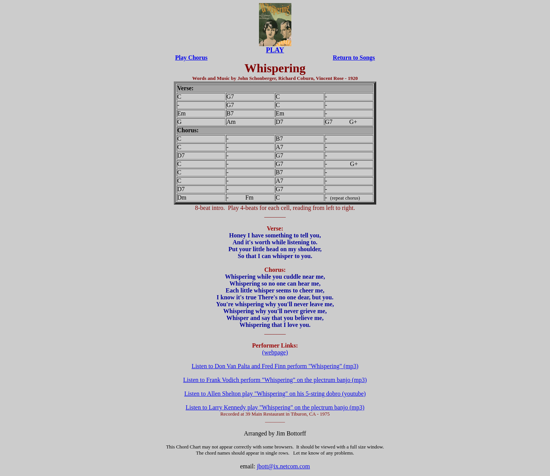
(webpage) (275, 352)
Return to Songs (354, 57)
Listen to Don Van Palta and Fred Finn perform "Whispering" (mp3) (275, 366)
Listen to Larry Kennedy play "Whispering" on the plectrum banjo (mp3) (275, 407)
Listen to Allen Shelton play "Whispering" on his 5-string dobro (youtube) (275, 393)
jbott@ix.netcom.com (283, 466)
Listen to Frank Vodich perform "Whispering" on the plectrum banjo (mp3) (275, 380)
